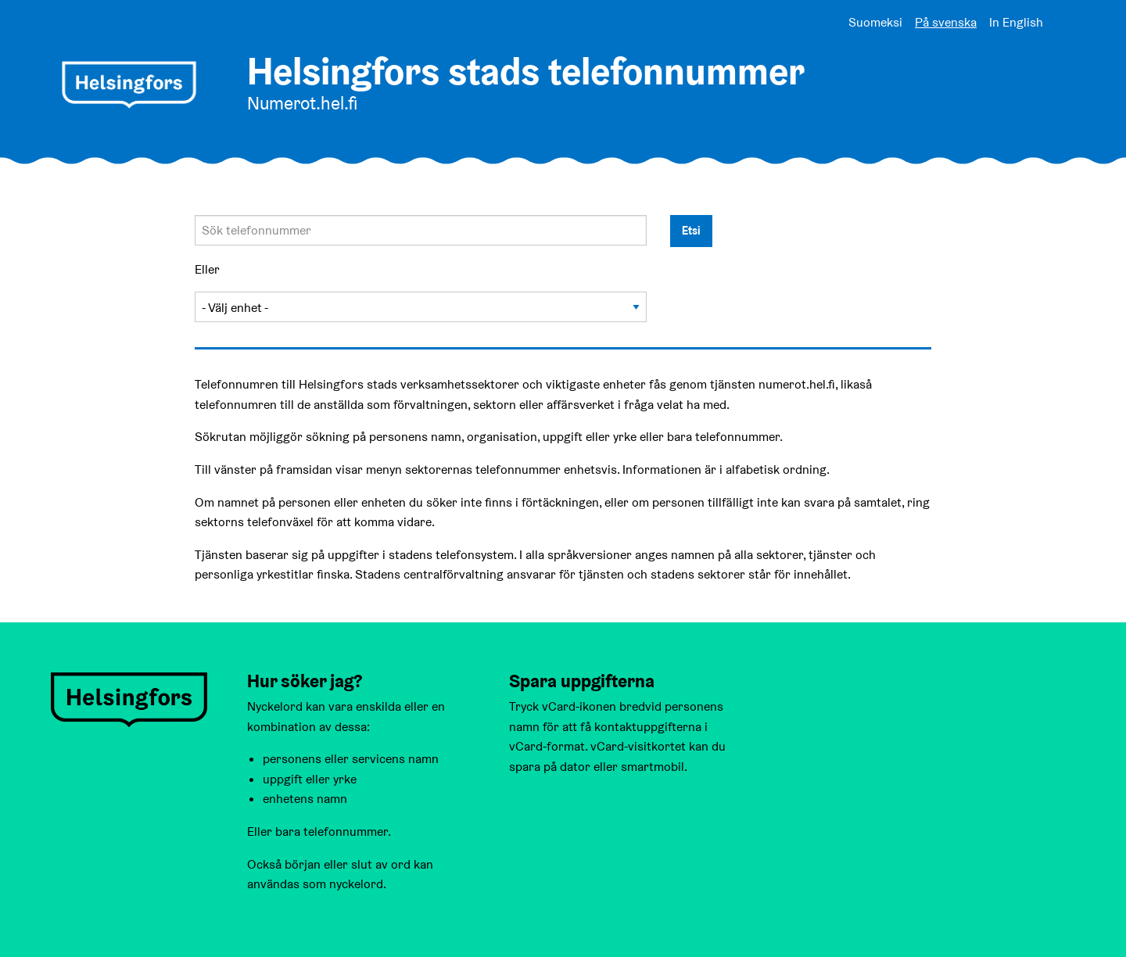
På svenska (946, 22)
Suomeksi (875, 22)
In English (1016, 22)
